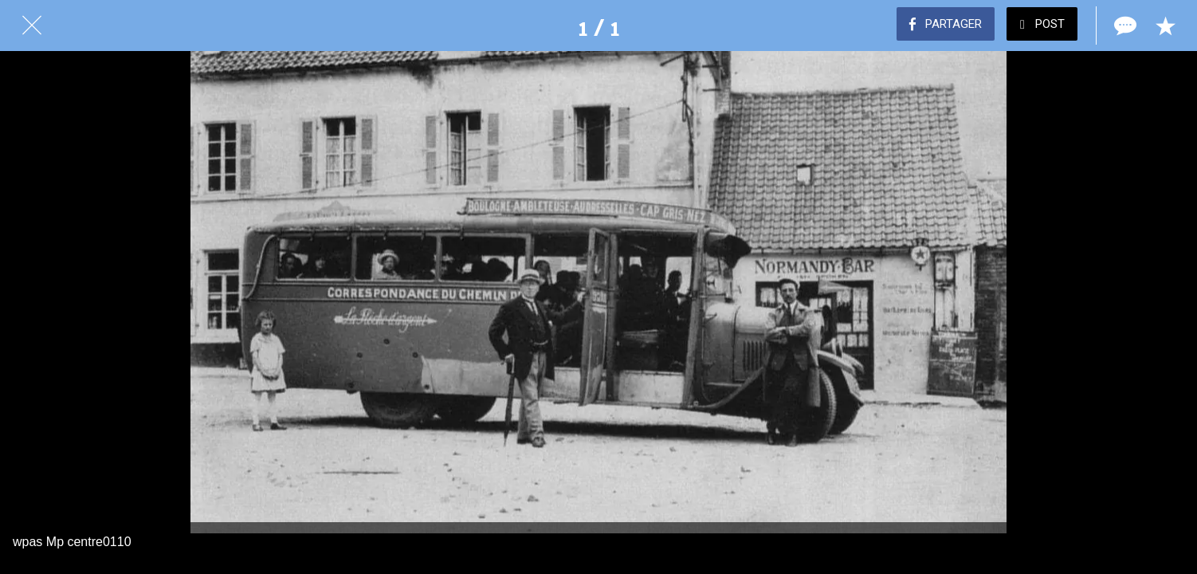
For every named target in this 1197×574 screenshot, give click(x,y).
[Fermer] (31, 25)
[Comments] (1124, 25)
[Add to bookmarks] (1165, 25)
